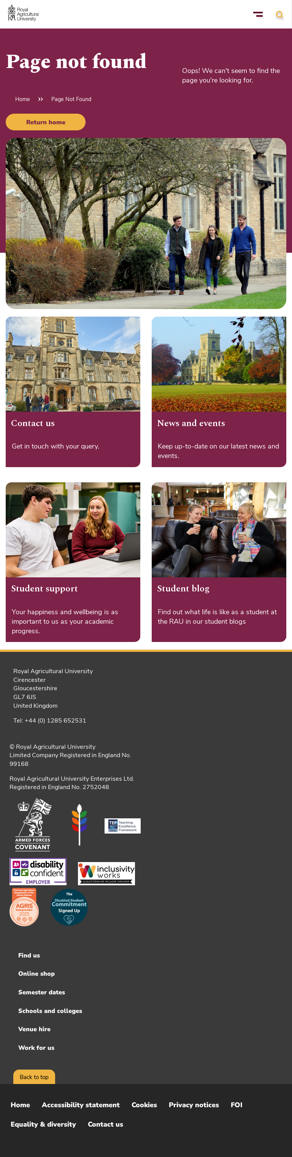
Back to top (34, 1077)
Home (22, 99)
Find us (29, 955)
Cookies (144, 1104)
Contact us (105, 1124)
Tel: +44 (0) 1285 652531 (49, 720)
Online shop (36, 974)
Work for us (36, 1048)
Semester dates (41, 992)
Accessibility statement (81, 1104)
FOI (237, 1104)
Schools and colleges (50, 1011)
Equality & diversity (43, 1124)
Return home (45, 122)
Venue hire (34, 1029)
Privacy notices (194, 1104)
